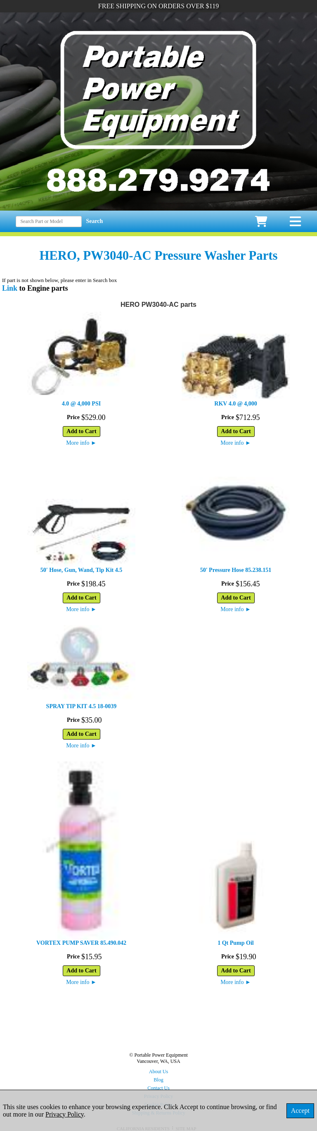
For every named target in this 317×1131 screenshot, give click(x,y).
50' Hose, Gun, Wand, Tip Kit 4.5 (81, 570)
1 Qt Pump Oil (236, 943)
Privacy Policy (64, 1114)
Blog (158, 1080)
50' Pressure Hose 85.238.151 (236, 570)
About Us (158, 1071)
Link (9, 288)
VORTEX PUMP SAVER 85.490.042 (81, 943)
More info (81, 443)
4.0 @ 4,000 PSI (81, 404)
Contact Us (158, 1088)
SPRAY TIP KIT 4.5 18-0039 (81, 706)
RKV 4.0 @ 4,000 (235, 404)
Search (94, 221)
